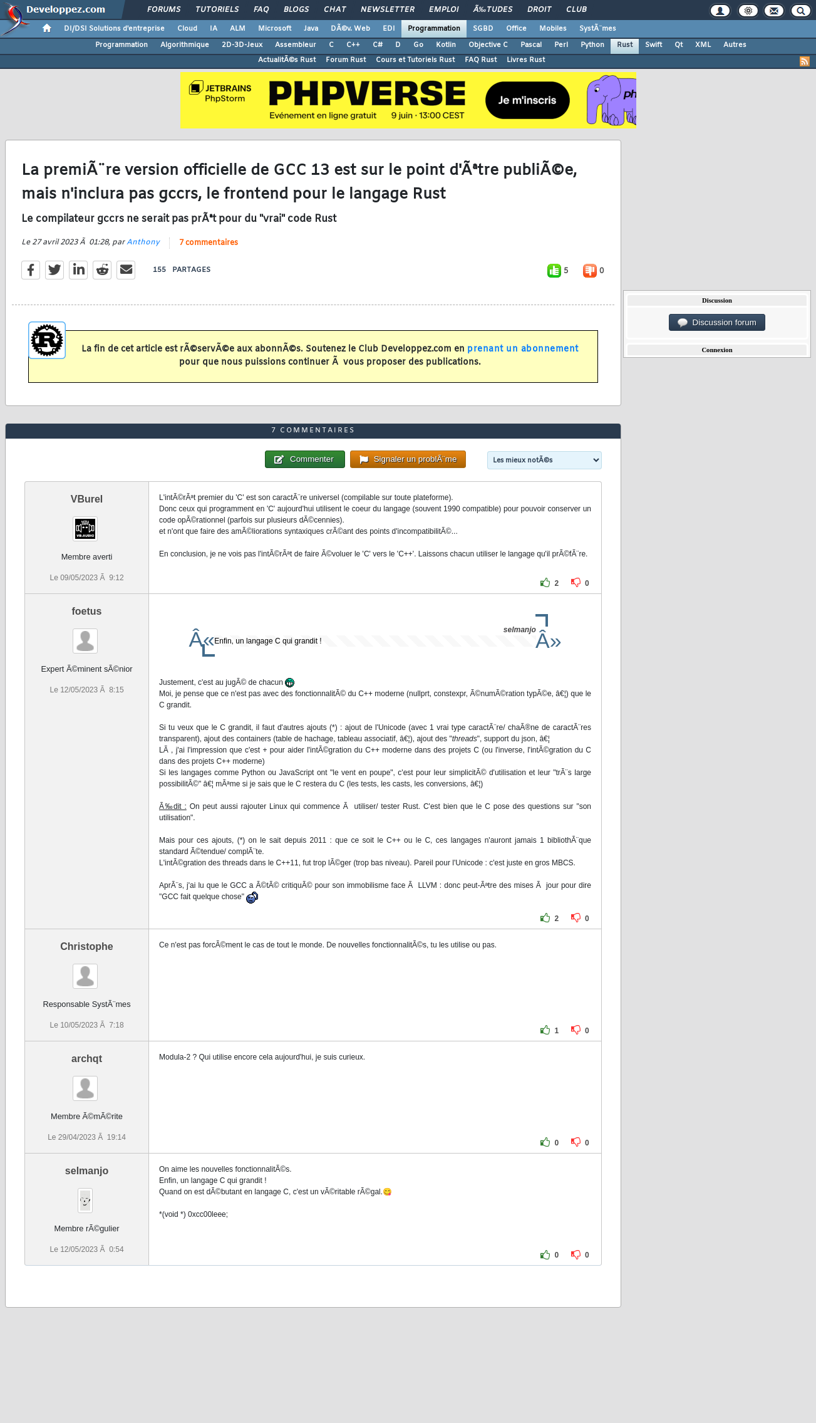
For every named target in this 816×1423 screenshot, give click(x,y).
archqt (86, 1058)
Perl (561, 45)
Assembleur (295, 45)
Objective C (488, 45)
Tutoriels (217, 10)
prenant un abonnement (523, 349)
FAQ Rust (481, 60)
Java (311, 28)
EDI (389, 28)
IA (213, 28)
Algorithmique (184, 45)
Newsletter (387, 10)
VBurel (87, 499)
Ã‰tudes (493, 10)
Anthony (143, 242)
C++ (353, 45)
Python (592, 45)
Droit (539, 10)
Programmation (434, 28)
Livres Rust (526, 60)
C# (378, 45)
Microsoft (274, 28)
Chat (335, 10)
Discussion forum (717, 323)
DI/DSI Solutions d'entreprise (114, 28)
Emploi (444, 10)
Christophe (86, 946)
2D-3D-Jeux (242, 45)
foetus (87, 611)
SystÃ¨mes (597, 28)
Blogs (296, 10)
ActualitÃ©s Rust (287, 60)
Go (418, 45)
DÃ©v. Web (350, 28)
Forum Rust (346, 60)
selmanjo (86, 1170)
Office (516, 28)
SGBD (483, 28)
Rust (625, 45)
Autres (734, 45)
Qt (678, 45)
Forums (164, 10)
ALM (237, 28)
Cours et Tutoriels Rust (415, 60)
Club (576, 10)
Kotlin (446, 45)
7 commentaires (208, 243)
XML (703, 45)
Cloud (187, 28)
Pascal (531, 45)
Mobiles (553, 28)
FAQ (261, 10)
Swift (653, 45)
